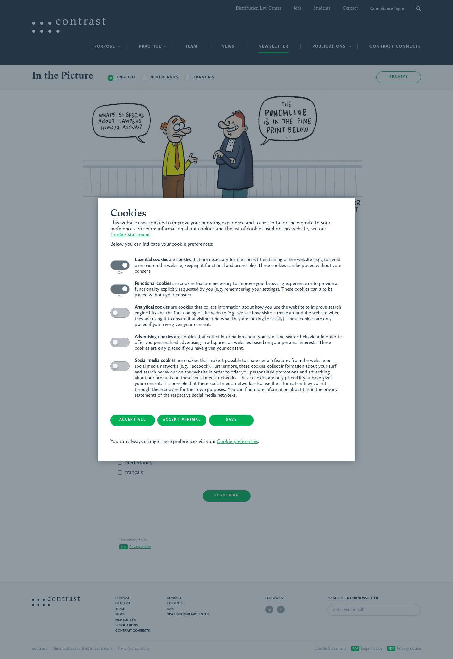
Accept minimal (186, 420)
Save (237, 420)
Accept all (135, 420)
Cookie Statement (131, 235)
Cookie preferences (238, 441)
